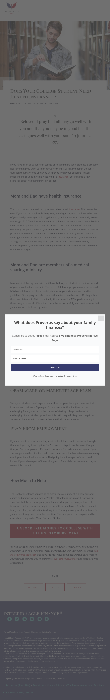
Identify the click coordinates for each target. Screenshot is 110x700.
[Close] (101, 318)
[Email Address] (55, 358)
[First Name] (55, 349)
